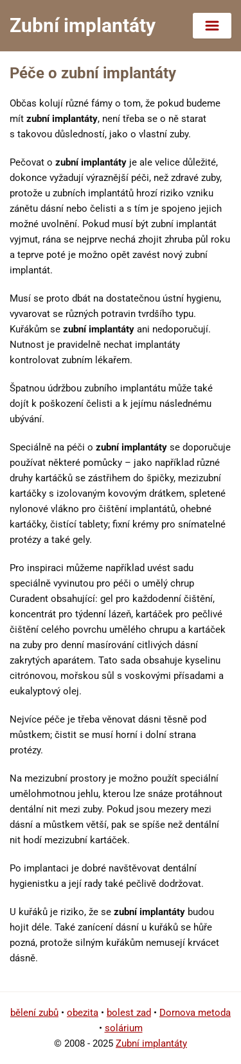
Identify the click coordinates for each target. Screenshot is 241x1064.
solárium (124, 1028)
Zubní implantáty (151, 1043)
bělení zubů (34, 1012)
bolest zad (129, 1012)
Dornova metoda (195, 1012)
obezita (82, 1012)
